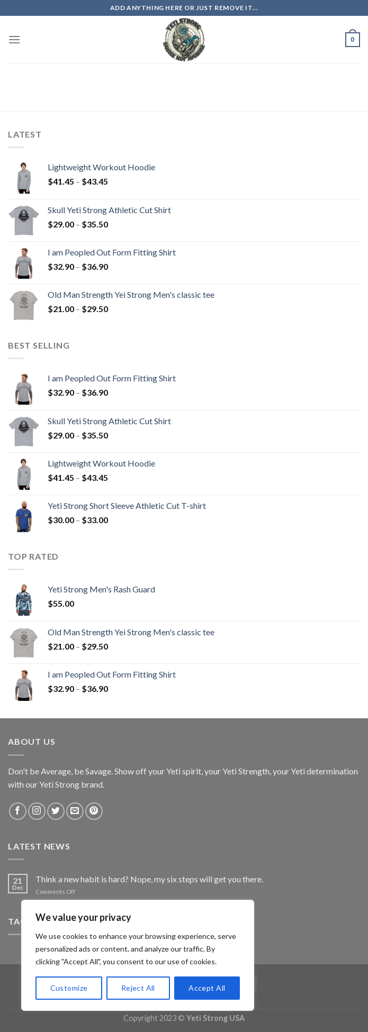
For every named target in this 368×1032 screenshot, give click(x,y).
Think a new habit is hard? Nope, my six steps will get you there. (149, 879)
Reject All (138, 987)
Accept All (207, 987)
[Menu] (14, 39)
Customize (69, 987)
